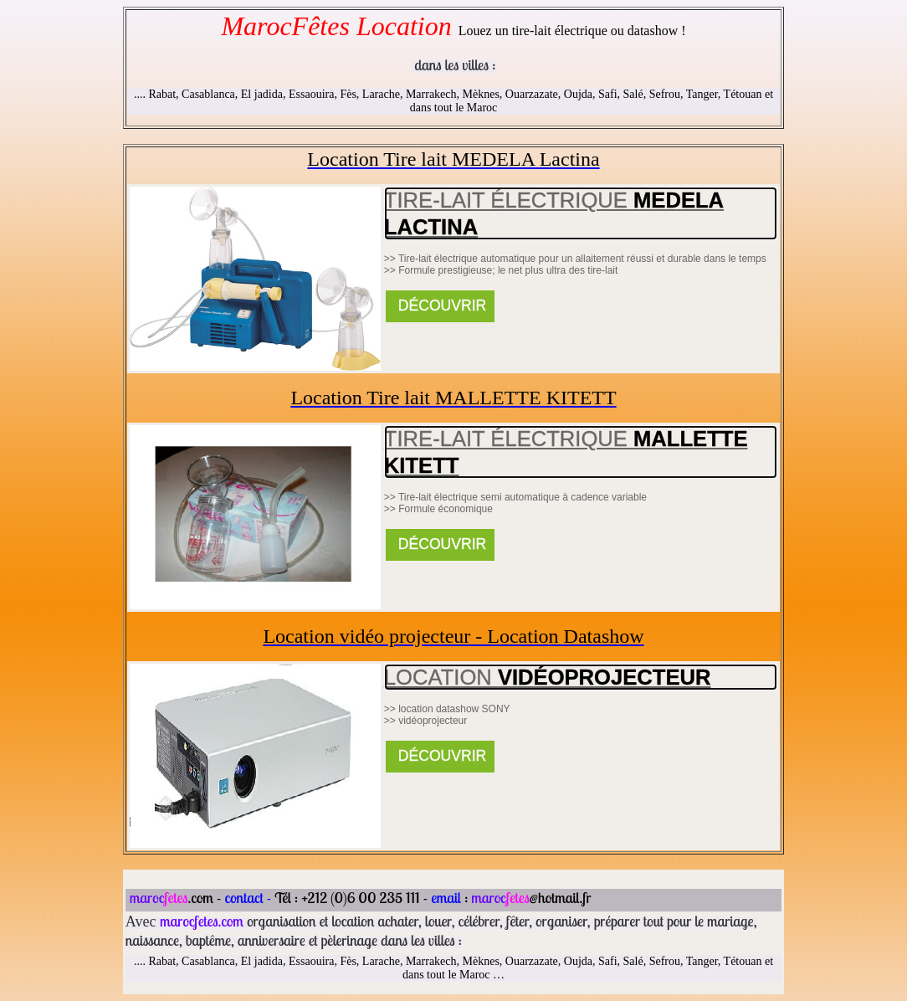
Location (547, 677)
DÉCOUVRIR (440, 305)
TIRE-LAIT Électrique (554, 213)
